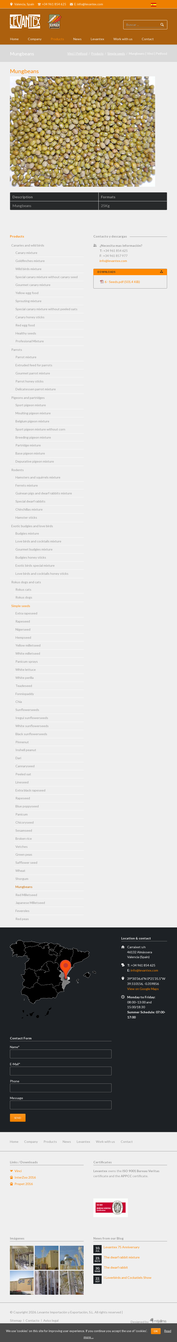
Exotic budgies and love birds (32, 526)
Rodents (17, 470)
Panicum (21, 814)
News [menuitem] (67, 1141)
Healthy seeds (25, 333)
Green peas (23, 854)
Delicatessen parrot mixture (35, 389)
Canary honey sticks (29, 317)
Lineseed (22, 782)
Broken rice (23, 838)
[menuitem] (153, 5)
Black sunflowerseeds (31, 734)
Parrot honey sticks (29, 381)
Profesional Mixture (29, 341)
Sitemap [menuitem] (16, 1320)
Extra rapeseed (26, 613)
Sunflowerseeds (27, 710)
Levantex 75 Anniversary (121, 1247)
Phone (14, 1081)
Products (57, 39)
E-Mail (17, 1064)
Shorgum (21, 879)
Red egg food (25, 325)
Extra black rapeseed (30, 790)
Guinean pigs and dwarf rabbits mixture (43, 493)
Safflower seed (26, 862)
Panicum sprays (26, 661)
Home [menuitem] (14, 1141)
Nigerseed (22, 629)
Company (34, 39)
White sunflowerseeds (32, 726)
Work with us (123, 39)
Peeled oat (23, 774)
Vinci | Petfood (77, 53)
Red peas (22, 919)
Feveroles (22, 911)
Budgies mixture (27, 533)
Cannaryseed (25, 766)
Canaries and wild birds (27, 245)
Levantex (97, 39)
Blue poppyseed (27, 806)
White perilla (24, 678)
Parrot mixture (25, 357)
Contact (148, 39)
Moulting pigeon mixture (33, 413)
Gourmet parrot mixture (32, 373)
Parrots (16, 350)
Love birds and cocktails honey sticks (41, 573)
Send (17, 1117)
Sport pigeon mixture (30, 405)
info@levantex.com (113, 261)
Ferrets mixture (26, 485)
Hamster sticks (26, 517)
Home (14, 39)
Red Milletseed (26, 895)
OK (156, 1331)
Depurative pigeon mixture (34, 461)
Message (16, 1098)
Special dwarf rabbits (30, 501)
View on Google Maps (143, 989)
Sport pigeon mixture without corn (40, 429)
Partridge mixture (28, 445)
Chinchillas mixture (29, 509)
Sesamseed (23, 830)
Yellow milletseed (28, 645)
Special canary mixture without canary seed (46, 277)
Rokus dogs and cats (26, 582)
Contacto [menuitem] (32, 1320)
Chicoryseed (24, 822)
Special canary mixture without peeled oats (46, 309)
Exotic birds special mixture (35, 565)
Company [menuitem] (31, 1141)
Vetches (21, 847)
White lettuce (25, 669)
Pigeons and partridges (28, 398)
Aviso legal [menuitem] (51, 1320)
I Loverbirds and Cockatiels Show (127, 1277)
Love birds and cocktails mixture (38, 541)
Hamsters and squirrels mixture (37, 477)
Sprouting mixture (28, 301)
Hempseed (23, 637)
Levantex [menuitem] (83, 1141)
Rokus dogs (23, 597)
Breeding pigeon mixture (33, 437)
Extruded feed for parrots (33, 365)
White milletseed (27, 653)
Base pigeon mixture (30, 453)
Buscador (162, 24)
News (77, 39)
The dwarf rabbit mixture (122, 1257)
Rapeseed (22, 621)
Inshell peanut (25, 750)
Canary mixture (26, 253)
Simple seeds (116, 53)
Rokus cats (23, 589)
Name (17, 1047)
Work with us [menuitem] (105, 1141)
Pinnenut (22, 742)
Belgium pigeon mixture (32, 421)
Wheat (20, 871)
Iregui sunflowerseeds (31, 718)
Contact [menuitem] (127, 1141)
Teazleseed (23, 686)
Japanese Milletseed (30, 903)
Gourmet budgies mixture (34, 549)
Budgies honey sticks (30, 557)
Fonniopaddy (24, 694)
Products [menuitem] (50, 1141)
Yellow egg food (26, 293)
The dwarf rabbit (116, 1267)
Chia (18, 702)
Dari (18, 758)
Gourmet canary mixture (32, 285)
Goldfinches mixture (30, 261)
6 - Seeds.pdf (122, 282)
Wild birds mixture (28, 269)
